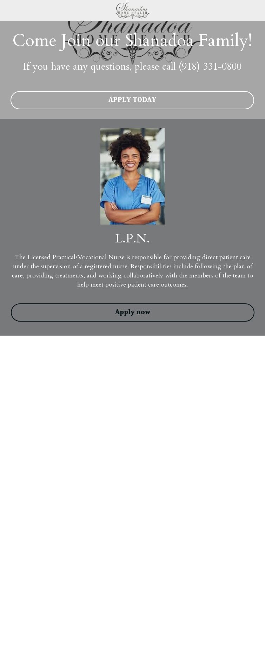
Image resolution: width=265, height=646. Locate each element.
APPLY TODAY (132, 100)
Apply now (132, 312)
